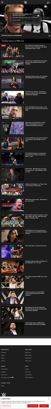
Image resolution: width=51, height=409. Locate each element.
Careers (3, 355)
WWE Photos (28, 358)
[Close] (48, 399)
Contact (3, 360)
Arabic (2, 385)
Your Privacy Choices (6, 377)
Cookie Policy (28, 374)
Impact (2, 358)
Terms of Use (4, 374)
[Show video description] (46, 35)
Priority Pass (28, 360)
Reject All (44, 405)
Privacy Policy (4, 369)
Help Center (28, 372)
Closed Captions (29, 377)
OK (25, 21)
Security (27, 369)
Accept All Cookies (32, 405)
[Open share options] (49, 35)
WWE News (28, 352)
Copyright (3, 372)
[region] (25, 402)
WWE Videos (28, 355)
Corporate (3, 352)
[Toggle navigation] (2, 2)
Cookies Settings (6, 405)
